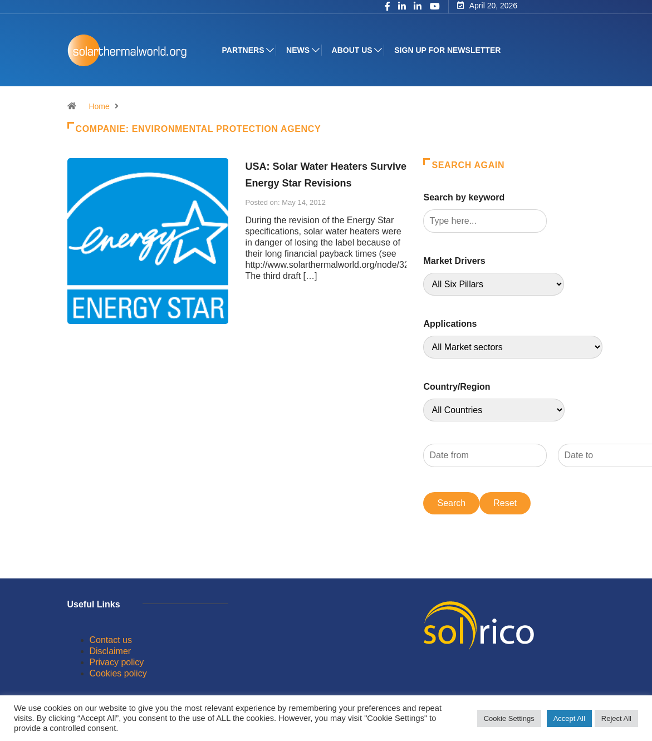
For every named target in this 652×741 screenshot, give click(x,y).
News (298, 50)
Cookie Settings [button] (509, 718)
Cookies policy (118, 673)
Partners (243, 50)
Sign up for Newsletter (447, 50)
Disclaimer (110, 651)
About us (352, 50)
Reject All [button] (616, 718)
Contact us (111, 640)
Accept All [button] (569, 718)
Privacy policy (117, 662)
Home (99, 106)
